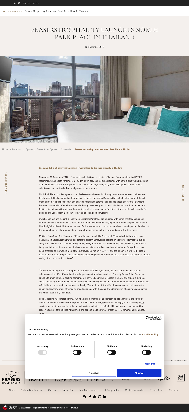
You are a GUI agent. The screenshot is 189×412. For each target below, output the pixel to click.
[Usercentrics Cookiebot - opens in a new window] (148, 318)
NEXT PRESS (183, 193)
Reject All (94, 373)
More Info (150, 363)
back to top (178, 360)
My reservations (31, 3)
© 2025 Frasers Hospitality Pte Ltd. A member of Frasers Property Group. (49, 408)
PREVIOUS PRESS (6, 183)
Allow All (139, 373)
